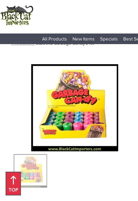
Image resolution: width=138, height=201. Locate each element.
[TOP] (13, 183)
